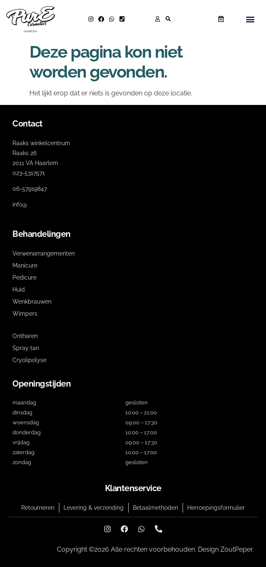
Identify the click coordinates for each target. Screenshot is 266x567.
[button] (168, 19)
